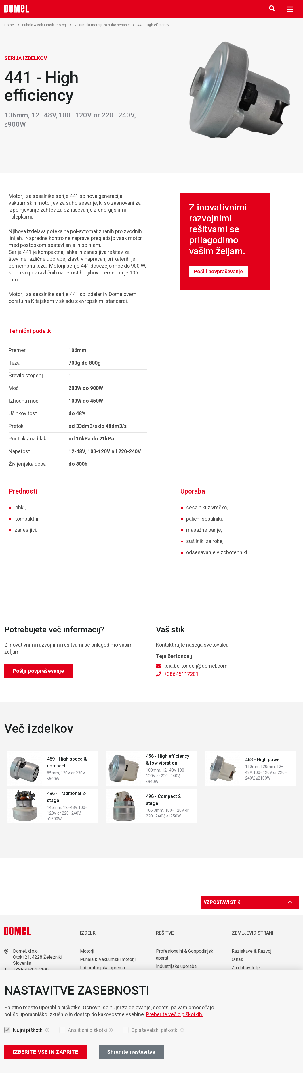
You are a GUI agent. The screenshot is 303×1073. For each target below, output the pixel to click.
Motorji (87, 951)
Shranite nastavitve (131, 1052)
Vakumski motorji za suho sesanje (104, 25)
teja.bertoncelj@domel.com (196, 666)
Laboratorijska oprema (102, 967)
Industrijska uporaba (176, 966)
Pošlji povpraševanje (218, 271)
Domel (11, 25)
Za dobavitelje (246, 967)
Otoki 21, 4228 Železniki (37, 957)
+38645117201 (181, 674)
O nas (238, 959)
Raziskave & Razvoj (251, 951)
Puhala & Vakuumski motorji (46, 25)
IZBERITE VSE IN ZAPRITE (45, 1052)
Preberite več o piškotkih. (174, 1014)
